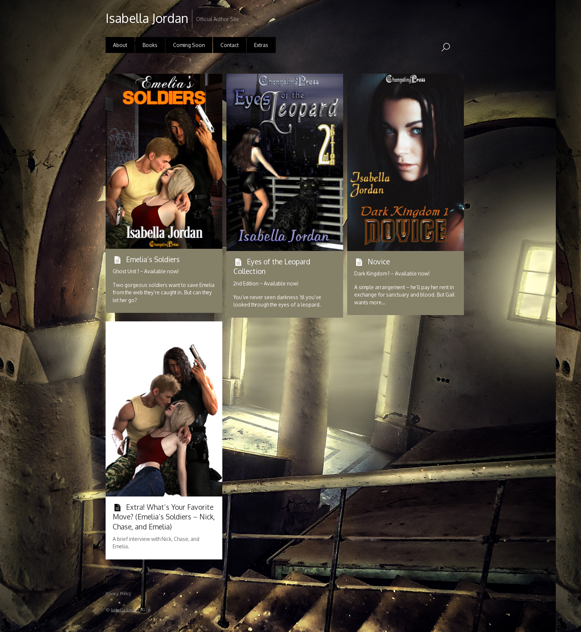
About (120, 45)
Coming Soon (189, 45)
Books (150, 45)
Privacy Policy (118, 593)
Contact (229, 45)
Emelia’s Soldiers (153, 259)
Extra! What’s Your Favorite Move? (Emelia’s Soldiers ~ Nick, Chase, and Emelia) (164, 516)
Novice (379, 261)
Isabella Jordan (125, 609)
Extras (261, 45)
